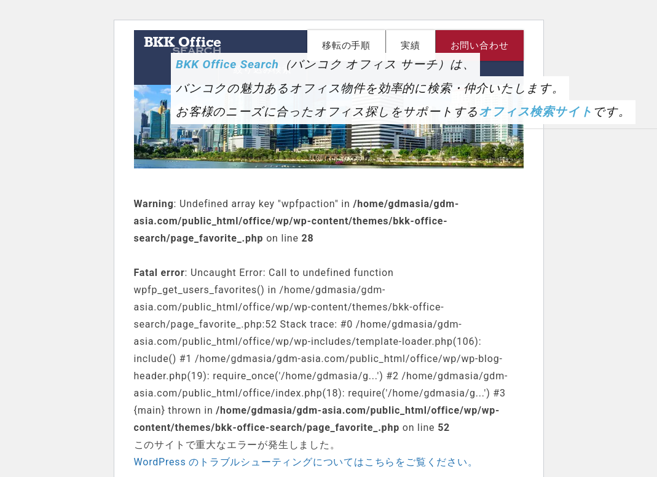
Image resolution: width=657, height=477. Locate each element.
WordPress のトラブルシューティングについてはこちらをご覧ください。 (306, 462)
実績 (410, 45)
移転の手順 (346, 45)
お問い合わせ (479, 45)
